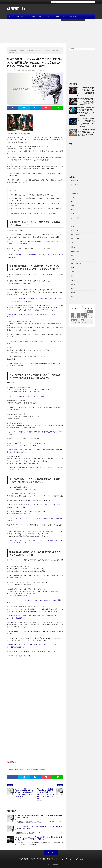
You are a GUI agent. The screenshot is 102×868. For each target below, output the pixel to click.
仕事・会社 (74, 242)
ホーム (64, 16)
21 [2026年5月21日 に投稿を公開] (82, 320)
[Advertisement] (51, 30)
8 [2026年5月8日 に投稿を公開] (85, 314)
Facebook (73, 189)
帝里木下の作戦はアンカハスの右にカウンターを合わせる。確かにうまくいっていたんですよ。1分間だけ (35, 199)
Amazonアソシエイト (76, 184)
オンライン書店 (75, 218)
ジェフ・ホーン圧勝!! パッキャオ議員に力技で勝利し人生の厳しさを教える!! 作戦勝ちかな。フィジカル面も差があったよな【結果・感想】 (24, 792)
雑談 (26, 70)
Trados (73, 205)
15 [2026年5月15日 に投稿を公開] (85, 317)
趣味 (23, 70)
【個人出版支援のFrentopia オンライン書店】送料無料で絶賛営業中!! (27, 769)
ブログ (10, 16)
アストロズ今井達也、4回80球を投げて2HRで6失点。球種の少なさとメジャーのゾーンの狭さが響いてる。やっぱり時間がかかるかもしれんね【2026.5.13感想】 (86, 132)
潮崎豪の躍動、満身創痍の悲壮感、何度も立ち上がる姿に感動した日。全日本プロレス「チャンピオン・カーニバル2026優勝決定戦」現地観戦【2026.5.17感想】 (85, 101)
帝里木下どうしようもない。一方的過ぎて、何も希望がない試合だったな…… (32, 195)
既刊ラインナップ (19, 16)
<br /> (12, 679)
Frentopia (55, 864)
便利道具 (73, 247)
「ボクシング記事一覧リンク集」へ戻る (18, 133)
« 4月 (72, 324)
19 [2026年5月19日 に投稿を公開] (75, 320)
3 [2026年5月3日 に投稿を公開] (91, 311)
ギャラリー (56, 16)
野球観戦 (73, 292)
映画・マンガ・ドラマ (44, 16)
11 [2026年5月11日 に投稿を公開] (72, 317)
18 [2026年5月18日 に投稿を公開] (72, 320)
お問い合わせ (73, 16)
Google (73, 197)
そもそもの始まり (75, 234)
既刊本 (72, 259)
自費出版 (73, 284)
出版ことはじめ (75, 251)
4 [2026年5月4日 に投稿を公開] (72, 314)
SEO (72, 201)
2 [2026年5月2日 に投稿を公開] (88, 311)
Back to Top (51, 852)
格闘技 (72, 271)
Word (72, 209)
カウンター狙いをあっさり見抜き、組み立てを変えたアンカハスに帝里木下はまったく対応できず (35, 204)
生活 (72, 276)
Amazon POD (74, 180)
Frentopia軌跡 (74, 193)
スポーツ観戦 (32, 70)
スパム (72, 226)
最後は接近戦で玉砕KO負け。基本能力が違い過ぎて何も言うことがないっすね (32, 213)
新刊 (72, 255)
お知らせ (73, 222)
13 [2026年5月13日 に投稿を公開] (79, 317)
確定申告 (73, 280)
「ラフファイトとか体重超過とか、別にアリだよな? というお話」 (26, 396)
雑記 (44, 70)
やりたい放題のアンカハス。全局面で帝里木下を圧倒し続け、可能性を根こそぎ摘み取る (35, 209)
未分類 (72, 267)
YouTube (73, 213)
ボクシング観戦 (32, 16)
